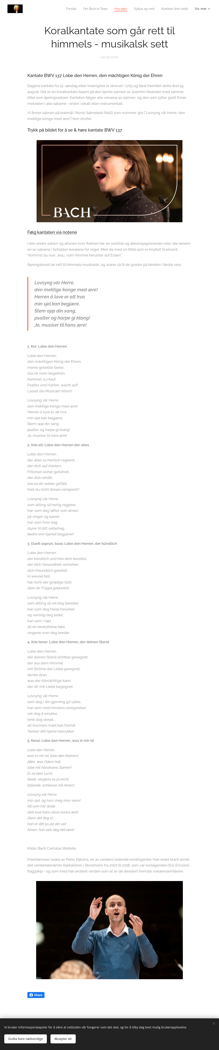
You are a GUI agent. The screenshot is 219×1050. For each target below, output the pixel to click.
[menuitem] (63, 8)
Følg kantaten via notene (52, 232)
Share (36, 995)
